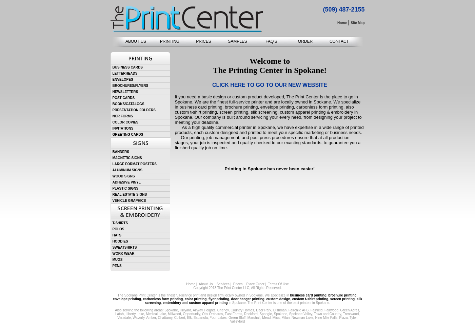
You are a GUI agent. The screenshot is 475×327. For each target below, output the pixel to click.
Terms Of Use (278, 284)
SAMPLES (237, 41)
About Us (206, 284)
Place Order (255, 284)
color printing (195, 299)
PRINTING (169, 41)
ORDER (305, 41)
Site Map (357, 23)
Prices (238, 284)
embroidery (172, 303)
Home (190, 284)
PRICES (203, 41)
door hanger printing (247, 299)
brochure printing (342, 295)
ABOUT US (135, 41)
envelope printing (127, 299)
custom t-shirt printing (310, 299)
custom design (278, 299)
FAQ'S (271, 41)
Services (222, 284)
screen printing (342, 299)
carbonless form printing (163, 299)
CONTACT (339, 41)
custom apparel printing (208, 303)
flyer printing (219, 299)
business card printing (308, 295)
